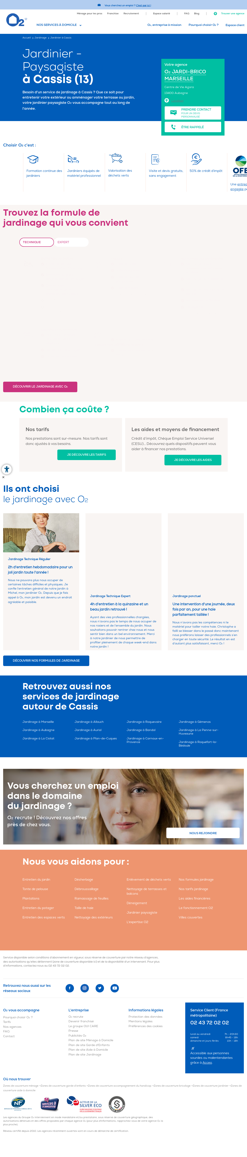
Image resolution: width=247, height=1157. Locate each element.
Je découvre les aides (193, 460)
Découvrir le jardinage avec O (40, 386)
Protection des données (145, 972)
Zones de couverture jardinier (211, 1041)
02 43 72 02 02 (58, 921)
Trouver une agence (228, 13)
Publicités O (77, 991)
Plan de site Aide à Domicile (88, 1005)
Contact (9, 991)
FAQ (186, 13)
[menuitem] (89, 13)
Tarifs (7, 977)
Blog (196, 13)
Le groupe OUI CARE (83, 981)
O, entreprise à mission (164, 25)
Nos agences (12, 982)
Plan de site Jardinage (84, 1010)
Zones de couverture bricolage (172, 1041)
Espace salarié (161, 13)
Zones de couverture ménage (20, 1041)
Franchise (113, 13)
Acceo (207, 1018)
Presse (73, 986)
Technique (32, 242)
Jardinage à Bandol (141, 685)
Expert (63, 242)
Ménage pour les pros (89, 13)
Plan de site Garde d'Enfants (89, 1000)
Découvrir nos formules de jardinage (46, 616)
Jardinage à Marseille (38, 677)
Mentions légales (140, 977)
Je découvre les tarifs (86, 454)
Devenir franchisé (81, 977)
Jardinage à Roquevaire (144, 677)
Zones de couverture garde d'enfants (63, 1041)
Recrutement (131, 13)
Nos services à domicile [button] (57, 25)
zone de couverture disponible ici (74, 917)
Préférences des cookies (146, 981)
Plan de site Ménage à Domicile (90, 995)
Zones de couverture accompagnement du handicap (119, 1041)
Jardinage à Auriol (88, 685)
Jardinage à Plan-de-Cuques (96, 694)
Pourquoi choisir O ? (203, 25)
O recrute (75, 972)
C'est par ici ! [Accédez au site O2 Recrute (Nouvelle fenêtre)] (143, 5)
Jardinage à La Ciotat (38, 694)
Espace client (235, 25)
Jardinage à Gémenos (195, 677)
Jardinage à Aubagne (38, 685)
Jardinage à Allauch (89, 677)
